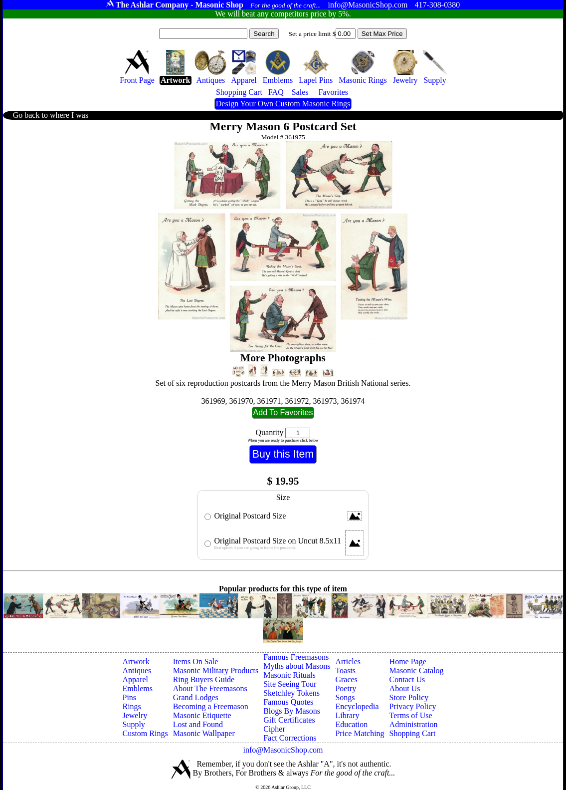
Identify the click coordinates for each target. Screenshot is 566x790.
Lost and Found (198, 724)
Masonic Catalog (416, 670)
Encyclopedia (356, 706)
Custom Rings (145, 733)
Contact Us (407, 679)
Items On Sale (195, 661)
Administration (413, 724)
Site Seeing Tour (289, 684)
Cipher (274, 729)
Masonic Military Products (216, 670)
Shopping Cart (412, 733)
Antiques (136, 670)
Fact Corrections (289, 738)
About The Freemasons (210, 688)
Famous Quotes (288, 702)
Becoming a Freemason (210, 706)
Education (351, 724)
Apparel (135, 679)
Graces (346, 679)
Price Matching (359, 733)
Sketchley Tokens (291, 693)
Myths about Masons (296, 666)
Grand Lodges (195, 697)
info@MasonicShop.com (283, 750)
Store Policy (409, 697)
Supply (133, 724)
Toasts (345, 670)
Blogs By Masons (291, 711)
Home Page (407, 661)
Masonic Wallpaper (204, 733)
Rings (131, 706)
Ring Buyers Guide (204, 679)
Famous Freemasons (296, 657)
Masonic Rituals (289, 675)
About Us (404, 688)
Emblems (137, 688)
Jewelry (134, 715)
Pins (129, 697)
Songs (345, 697)
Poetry (345, 688)
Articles (348, 661)
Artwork (135, 661)
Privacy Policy (412, 706)
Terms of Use (410, 715)
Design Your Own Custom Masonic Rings (283, 103)
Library (347, 715)
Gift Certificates (289, 720)
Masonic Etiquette (202, 715)
